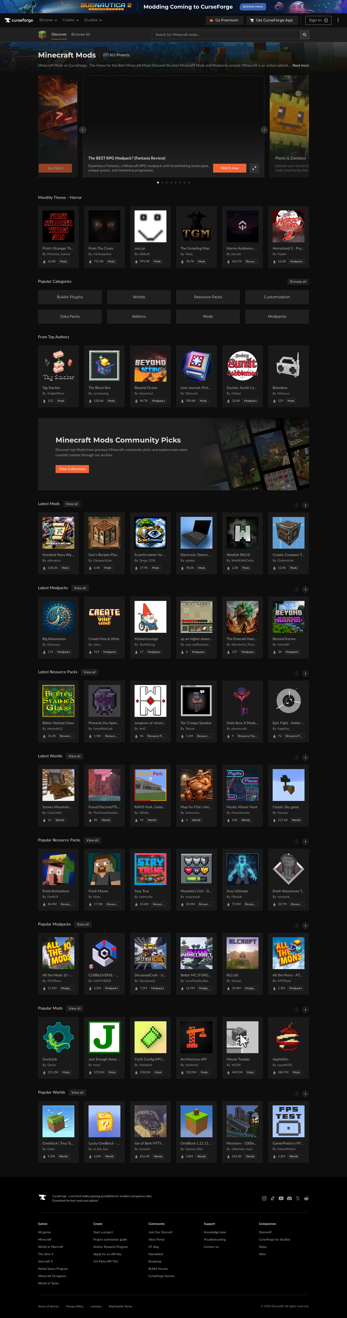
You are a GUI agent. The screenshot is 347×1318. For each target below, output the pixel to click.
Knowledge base (215, 1232)
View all (72, 504)
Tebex (263, 1247)
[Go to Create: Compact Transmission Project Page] (288, 543)
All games (44, 1232)
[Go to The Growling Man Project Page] (196, 237)
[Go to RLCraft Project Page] (242, 964)
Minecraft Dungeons (52, 1276)
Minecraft (44, 1239)
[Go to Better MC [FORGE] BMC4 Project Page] (196, 964)
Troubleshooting (215, 1239)
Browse (48, 20)
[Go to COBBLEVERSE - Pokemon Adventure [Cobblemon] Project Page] (104, 964)
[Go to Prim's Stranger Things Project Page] (58, 237)
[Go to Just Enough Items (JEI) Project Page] (104, 1048)
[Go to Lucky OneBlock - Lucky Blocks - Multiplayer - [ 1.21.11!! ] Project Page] (104, 1132)
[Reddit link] (306, 1198)
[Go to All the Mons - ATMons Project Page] (288, 964)
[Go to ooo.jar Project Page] (150, 237)
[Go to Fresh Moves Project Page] (104, 880)
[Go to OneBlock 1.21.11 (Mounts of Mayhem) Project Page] (196, 1132)
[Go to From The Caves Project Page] (104, 237)
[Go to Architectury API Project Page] (196, 1048)
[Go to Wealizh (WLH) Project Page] (242, 543)
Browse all (298, 282)
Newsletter (155, 1254)
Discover (59, 34)
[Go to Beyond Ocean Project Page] (150, 376)
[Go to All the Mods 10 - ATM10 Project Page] (58, 964)
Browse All (80, 34)
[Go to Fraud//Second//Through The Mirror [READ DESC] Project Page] (104, 796)
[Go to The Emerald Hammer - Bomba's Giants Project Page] (242, 627)
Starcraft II (45, 1261)
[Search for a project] (226, 34)
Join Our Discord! (160, 1232)
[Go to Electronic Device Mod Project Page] (196, 543)
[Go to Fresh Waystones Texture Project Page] (288, 880)
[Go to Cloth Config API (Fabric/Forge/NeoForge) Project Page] (150, 1048)
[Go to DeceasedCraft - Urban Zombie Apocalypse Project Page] (150, 964)
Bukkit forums (158, 1268)
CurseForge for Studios (274, 1239)
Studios (93, 20)
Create (71, 20)
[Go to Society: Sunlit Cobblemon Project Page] (242, 376)
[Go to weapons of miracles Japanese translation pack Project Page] (150, 712)
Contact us (211, 1247)
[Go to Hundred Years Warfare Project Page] (58, 543)
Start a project (103, 1232)
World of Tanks (48, 1283)
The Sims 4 (45, 1254)
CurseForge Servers (161, 1276)
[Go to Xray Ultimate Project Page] (242, 880)
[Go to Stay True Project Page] (150, 880)
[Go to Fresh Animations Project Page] (58, 880)
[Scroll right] (305, 505)
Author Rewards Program (110, 1247)
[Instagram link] (264, 1198)
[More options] (338, 20)
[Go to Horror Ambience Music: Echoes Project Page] (242, 237)
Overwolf (265, 1232)
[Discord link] (289, 1198)
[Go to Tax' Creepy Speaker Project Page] (196, 712)
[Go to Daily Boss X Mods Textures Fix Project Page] (242, 712)
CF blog (153, 1247)
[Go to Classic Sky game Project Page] (288, 796)
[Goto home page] (19, 20)
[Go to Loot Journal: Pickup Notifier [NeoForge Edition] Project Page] (196, 376)
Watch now (230, 168)
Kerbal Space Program (53, 1268)
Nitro (262, 1254)
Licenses (96, 1306)
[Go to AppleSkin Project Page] (288, 1048)
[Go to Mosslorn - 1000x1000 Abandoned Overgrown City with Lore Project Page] (242, 1132)
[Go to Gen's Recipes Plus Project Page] (104, 543)
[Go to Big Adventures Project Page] (58, 627)
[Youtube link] (281, 1198)
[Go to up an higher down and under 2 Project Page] (196, 627)
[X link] (298, 1198)
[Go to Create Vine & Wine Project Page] (104, 627)
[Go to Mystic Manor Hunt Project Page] (242, 796)
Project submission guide (110, 1239)
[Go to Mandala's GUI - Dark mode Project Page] (196, 880)
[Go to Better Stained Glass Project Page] (58, 712)
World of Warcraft (50, 1247)
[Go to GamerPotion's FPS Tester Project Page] (288, 1132)
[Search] (304, 34)
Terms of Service (48, 1306)
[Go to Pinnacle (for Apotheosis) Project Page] (104, 712)
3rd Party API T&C (105, 1261)
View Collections (72, 469)
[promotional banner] (173, 6)
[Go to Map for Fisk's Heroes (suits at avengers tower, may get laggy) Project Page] (196, 796)
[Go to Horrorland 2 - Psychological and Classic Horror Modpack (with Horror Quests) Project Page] (288, 237)
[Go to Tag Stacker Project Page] (58, 376)
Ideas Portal (156, 1239)
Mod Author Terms (120, 1306)
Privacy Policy (75, 1306)
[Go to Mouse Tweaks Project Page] (242, 1048)
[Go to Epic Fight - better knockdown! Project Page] (288, 712)
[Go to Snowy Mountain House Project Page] (58, 796)
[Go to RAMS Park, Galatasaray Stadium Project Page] (150, 796)
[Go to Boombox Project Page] (288, 376)
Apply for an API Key (107, 1254)
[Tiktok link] (272, 1198)
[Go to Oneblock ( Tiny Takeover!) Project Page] (58, 1132)
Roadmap (155, 1261)
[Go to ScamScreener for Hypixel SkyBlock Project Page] (150, 543)
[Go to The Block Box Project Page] (104, 376)
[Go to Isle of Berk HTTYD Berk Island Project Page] (150, 1132)
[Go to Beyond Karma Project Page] (288, 627)
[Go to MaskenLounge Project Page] (150, 627)
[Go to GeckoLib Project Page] (58, 1048)
